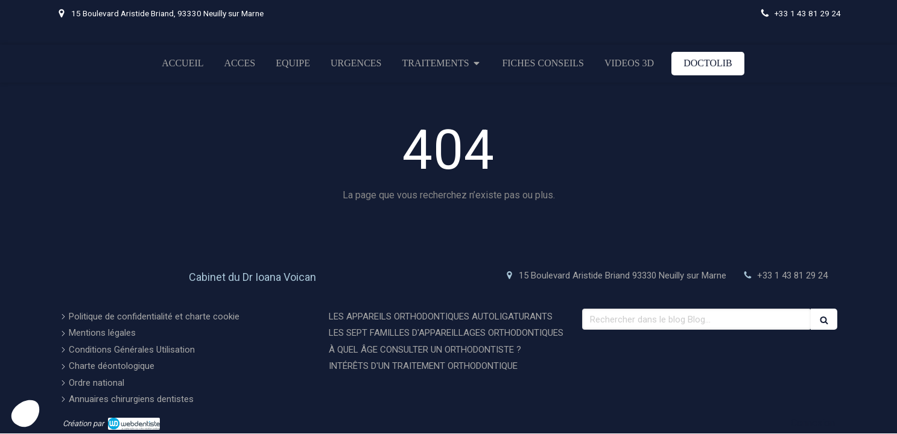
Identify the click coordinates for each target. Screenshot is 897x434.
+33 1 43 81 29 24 (792, 275)
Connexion (813, 423)
